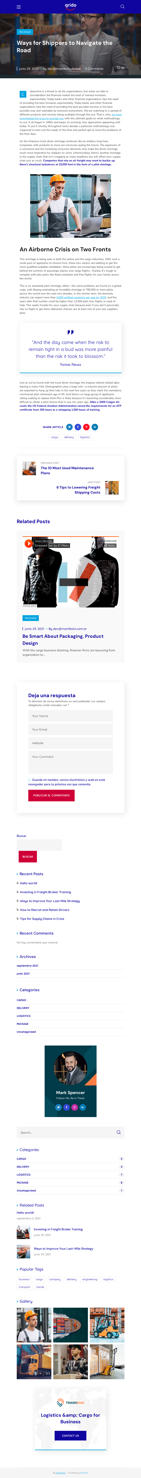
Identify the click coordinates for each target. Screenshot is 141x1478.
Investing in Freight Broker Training (45, 892)
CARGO (21, 1000)
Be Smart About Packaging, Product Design (63, 639)
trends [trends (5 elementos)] (40, 1287)
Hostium (84, 1472)
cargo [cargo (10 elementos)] (39, 1279)
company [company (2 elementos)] (55, 1279)
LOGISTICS (23, 1016)
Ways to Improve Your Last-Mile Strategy (50, 901)
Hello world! (28, 883)
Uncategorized (26, 1032)
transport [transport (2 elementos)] (24, 1287)
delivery (69, 437)
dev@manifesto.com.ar (64, 69)
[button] (122, 7)
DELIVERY (23, 1008)
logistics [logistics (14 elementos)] (108, 1279)
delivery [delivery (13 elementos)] (71, 1279)
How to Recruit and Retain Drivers (44, 910)
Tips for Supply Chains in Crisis (42, 919)
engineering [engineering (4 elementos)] (90, 1279)
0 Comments (94, 69)
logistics (85, 437)
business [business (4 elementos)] (24, 1279)
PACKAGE (25, 32)
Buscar (21, 836)
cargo (54, 437)
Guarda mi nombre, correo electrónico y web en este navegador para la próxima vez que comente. (66, 782)
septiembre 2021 (27, 965)
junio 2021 (23, 973)
